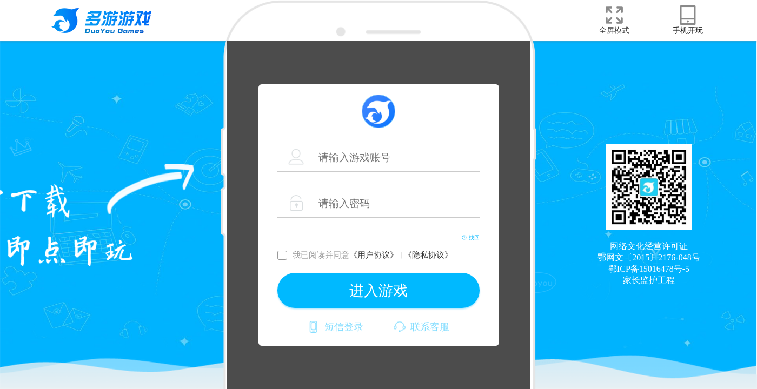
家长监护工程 (649, 280)
